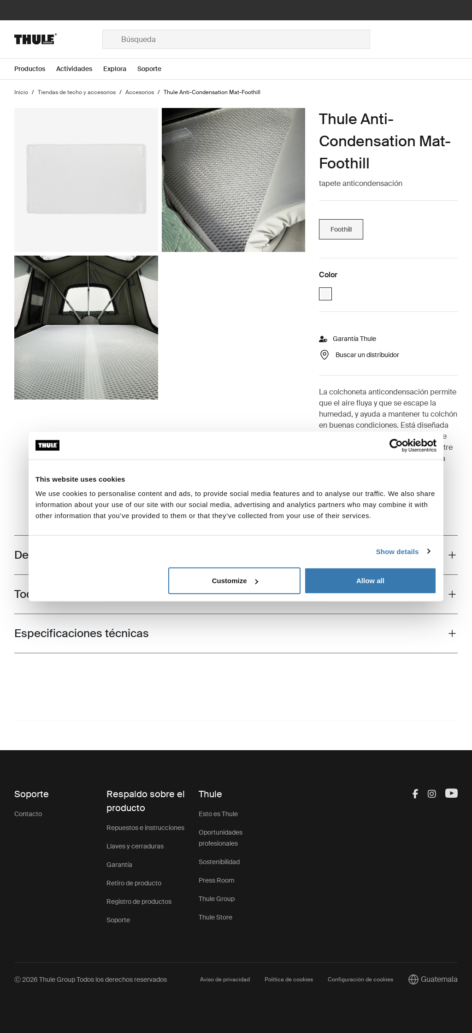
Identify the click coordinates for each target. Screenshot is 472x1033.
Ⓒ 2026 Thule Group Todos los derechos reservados (90, 979)
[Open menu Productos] (35, 69)
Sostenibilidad (219, 862)
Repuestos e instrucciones (145, 828)
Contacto (28, 814)
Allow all (370, 581)
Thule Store (215, 917)
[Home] (58, 39)
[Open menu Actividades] (79, 69)
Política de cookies (289, 979)
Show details (397, 551)
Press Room (217, 880)
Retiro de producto (133, 883)
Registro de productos (138, 901)
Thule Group (217, 899)
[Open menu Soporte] (154, 69)
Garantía (119, 864)
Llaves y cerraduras (135, 846)
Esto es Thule (218, 814)
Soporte (118, 920)
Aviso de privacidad (225, 979)
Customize (235, 581)
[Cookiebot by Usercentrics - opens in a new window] (396, 445)
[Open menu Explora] (120, 69)
